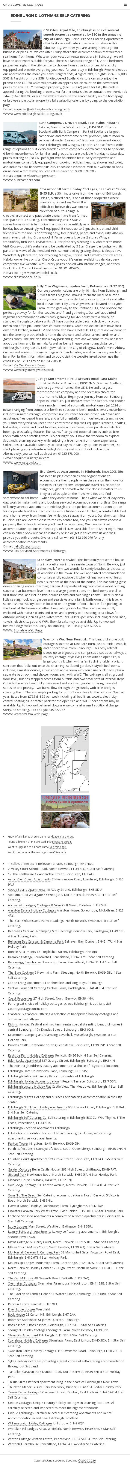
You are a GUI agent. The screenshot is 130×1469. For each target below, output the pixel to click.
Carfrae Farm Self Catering (27, 988)
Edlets (12, 1133)
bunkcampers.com (27, 180)
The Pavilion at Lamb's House (29, 1294)
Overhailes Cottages (22, 1283)
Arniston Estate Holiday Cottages (32, 910)
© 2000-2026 (87, 1460)
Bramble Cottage (20, 957)
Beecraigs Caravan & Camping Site (32, 931)
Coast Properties (20, 998)
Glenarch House (19, 1180)
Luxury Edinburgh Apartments (29, 1231)
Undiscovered (23, 4)
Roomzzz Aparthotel (22, 1320)
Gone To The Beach (22, 1195)
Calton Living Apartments (26, 982)
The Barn (14, 920)
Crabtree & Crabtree (23, 1014)
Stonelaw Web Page (28, 630)
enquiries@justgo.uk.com (31, 458)
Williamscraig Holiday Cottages (30, 1423)
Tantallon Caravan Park (24, 1371)
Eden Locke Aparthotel (24, 1060)
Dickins (13, 1024)
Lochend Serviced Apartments (29, 1216)
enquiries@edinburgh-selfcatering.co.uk (42, 109)
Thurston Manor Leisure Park (29, 1387)
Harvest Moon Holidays (25, 1206)
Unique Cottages (20, 1402)
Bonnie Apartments (22, 951)
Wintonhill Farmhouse (23, 1444)
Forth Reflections (20, 1148)
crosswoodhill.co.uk (27, 277)
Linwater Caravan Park (24, 1211)
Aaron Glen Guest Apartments (29, 879)
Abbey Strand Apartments (26, 889)
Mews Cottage (18, 1242)
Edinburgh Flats (19, 1071)
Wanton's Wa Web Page (31, 714)
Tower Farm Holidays (23, 1392)
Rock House (16, 1314)
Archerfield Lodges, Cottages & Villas (34, 905)
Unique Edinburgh (21, 1413)
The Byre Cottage (21, 972)
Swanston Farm (19, 1351)
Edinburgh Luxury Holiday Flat (29, 1086)
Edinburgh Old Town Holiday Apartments (37, 1107)
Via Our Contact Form (29, 365)
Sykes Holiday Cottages (25, 1361)
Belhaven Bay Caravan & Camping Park (35, 941)
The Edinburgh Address (25, 1065)
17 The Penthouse (21, 874)
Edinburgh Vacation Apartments (31, 1128)
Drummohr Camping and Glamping (33, 1034)
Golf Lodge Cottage (22, 1185)
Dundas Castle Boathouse (26, 1045)
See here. (61, 852)
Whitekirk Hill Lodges (23, 1428)
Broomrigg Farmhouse (24, 962)
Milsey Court (17, 1247)
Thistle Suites (17, 1382)
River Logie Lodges (21, 1309)
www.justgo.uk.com (27, 462)
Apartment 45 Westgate (25, 894)
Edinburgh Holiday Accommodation (33, 1081)
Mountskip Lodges (21, 1263)
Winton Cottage (19, 1439)
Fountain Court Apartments (27, 1159)
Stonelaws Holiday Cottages (28, 1340)
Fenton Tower (18, 1143)
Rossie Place (17, 1325)
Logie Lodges (17, 1226)
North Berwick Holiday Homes (29, 1268)
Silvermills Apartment (23, 1335)
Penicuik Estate (19, 1304)
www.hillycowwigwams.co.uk (34, 369)
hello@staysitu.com (27, 546)
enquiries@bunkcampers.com (35, 175)
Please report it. (62, 841)
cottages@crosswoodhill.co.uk (35, 272)
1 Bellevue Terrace (21, 863)
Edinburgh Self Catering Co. (27, 1117)
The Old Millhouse (20, 1278)
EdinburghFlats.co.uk (23, 1076)
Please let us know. (62, 836)
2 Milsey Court (18, 868)
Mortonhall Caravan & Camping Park (34, 1252)
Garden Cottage (19, 1169)
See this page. (58, 846)
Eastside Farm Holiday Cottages (31, 1055)
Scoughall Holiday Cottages (27, 1330)
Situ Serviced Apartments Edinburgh (40, 551)
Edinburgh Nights (20, 1097)
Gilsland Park (17, 1174)
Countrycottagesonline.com (27, 1008)
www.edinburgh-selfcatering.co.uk (38, 113)
